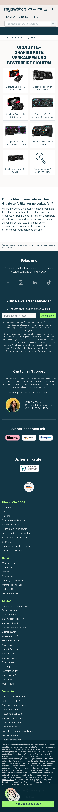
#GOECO (6, 542)
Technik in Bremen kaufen (14, 529)
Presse (5, 511)
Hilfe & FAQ (7, 567)
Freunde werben (10, 593)
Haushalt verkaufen (11, 740)
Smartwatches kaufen (13, 619)
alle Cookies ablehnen (34, 777)
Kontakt (6, 571)
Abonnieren (47, 315)
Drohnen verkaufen (11, 722)
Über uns (6, 507)
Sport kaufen (8, 653)
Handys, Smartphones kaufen (16, 606)
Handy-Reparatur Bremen (14, 537)
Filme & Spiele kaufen (12, 640)
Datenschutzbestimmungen (24, 325)
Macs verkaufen (10, 709)
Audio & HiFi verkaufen (13, 718)
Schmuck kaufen (10, 658)
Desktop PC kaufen (11, 666)
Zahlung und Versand (12, 580)
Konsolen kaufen (10, 671)
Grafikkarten (17, 37)
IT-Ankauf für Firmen (12, 550)
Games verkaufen (11, 735)
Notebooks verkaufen (13, 713)
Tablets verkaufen (11, 700)
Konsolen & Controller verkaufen (18, 731)
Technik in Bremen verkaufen (16, 533)
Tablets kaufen (9, 610)
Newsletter (7, 576)
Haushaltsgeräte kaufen (14, 627)
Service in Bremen (11, 524)
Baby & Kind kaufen (11, 649)
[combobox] (31, 23)
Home (5, 37)
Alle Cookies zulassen (28, 803)
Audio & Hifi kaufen (11, 623)
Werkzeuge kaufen (11, 636)
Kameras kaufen (10, 675)
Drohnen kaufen (10, 662)
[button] (53, 24)
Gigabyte (30, 37)
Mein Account (9, 563)
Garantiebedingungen (13, 584)
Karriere (6, 516)
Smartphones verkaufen (14, 696)
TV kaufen (7, 679)
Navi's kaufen (8, 645)
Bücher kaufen (9, 632)
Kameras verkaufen (11, 726)
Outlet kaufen (9, 684)
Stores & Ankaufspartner (14, 520)
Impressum (30, 784)
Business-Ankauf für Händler (16, 546)
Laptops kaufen (10, 614)
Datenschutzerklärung (11, 784)
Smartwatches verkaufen (14, 705)
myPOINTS (7, 589)
